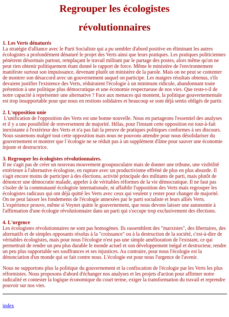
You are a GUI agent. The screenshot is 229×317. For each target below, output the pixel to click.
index (8, 305)
